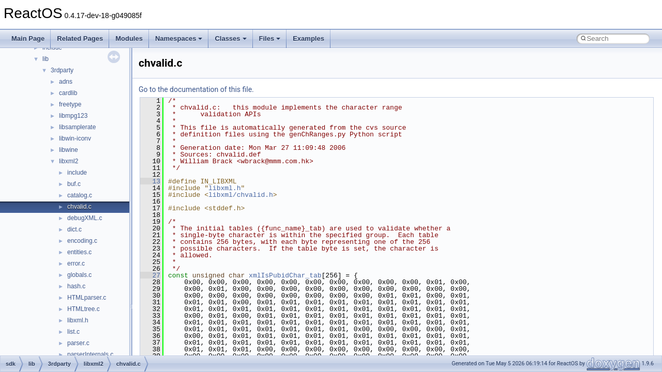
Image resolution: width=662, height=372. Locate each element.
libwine (68, 149)
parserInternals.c (90, 354)
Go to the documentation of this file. (196, 89)
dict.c (74, 229)
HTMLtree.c (83, 309)
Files (270, 38)
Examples (308, 38)
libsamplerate (77, 127)
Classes (230, 38)
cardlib (68, 93)
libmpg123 (73, 115)
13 (150, 181)
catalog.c (79, 195)
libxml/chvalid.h (240, 194)
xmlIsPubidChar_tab (285, 275)
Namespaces (179, 38)
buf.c (74, 184)
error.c (76, 263)
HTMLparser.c (86, 297)
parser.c (78, 343)
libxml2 (68, 161)
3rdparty (62, 70)
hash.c (76, 286)
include (77, 172)
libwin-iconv (75, 138)
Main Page (27, 38)
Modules (129, 38)
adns (65, 81)
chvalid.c (79, 206)
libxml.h (77, 320)
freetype (70, 104)
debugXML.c (84, 218)
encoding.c (82, 240)
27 (150, 275)
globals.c (79, 274)
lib (45, 59)
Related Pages (80, 38)
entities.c (79, 252)
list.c (73, 331)
